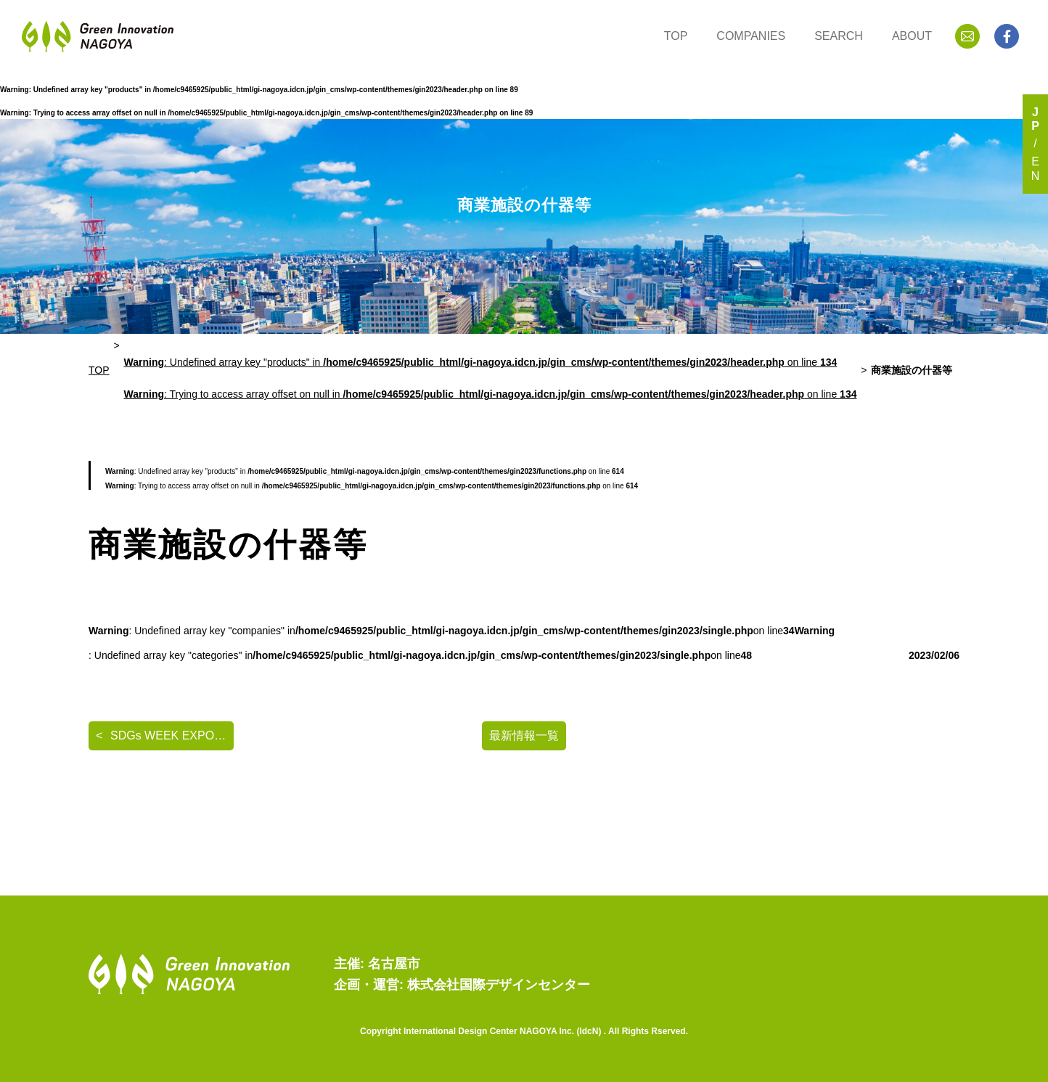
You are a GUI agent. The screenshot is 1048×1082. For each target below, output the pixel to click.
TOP (676, 36)
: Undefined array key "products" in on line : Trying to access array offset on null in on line (490, 378)
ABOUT (912, 36)
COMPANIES (750, 36)
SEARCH (838, 36)
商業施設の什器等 (911, 370)
